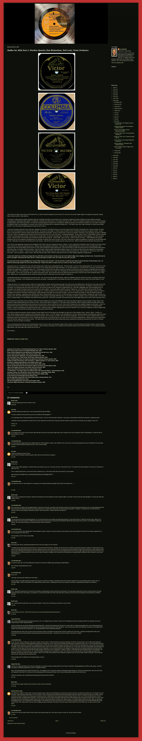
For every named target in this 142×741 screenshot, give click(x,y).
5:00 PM (13, 446)
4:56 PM (13, 436)
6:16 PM (13, 500)
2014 (114, 166)
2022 (114, 96)
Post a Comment (13, 717)
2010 (114, 172)
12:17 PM (13, 686)
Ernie (12, 542)
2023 (114, 94)
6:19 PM (13, 512)
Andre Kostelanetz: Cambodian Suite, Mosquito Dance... (123, 144)
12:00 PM (13, 404)
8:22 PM (13, 538)
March (116, 121)
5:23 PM (13, 457)
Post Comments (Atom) (19, 723)
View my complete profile (117, 62)
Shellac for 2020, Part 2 (21, 339)
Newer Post (10, 720)
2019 (114, 155)
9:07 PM (13, 584)
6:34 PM (13, 524)
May (115, 117)
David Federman (15, 691)
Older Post (103, 720)
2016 (114, 161)
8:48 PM (13, 555)
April (115, 119)
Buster (13, 400)
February (116, 150)
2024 (114, 92)
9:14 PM (13, 605)
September (117, 108)
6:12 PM (13, 490)
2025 (114, 90)
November (117, 104)
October (116, 106)
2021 (114, 98)
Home (56, 720)
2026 (114, 87)
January (116, 152)
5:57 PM (13, 476)
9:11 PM (13, 596)
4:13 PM (13, 425)
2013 (114, 168)
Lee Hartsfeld (14, 430)
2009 (114, 174)
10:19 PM (13, 614)
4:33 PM (13, 705)
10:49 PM (13, 635)
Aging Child (14, 619)
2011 (114, 170)
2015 (114, 163)
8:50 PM (13, 567)
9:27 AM (13, 677)
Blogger (74, 733)
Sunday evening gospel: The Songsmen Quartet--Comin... (123, 127)
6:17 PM (13, 714)
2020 (114, 100)
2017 (114, 159)
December (117, 102)
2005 (114, 178)
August (116, 110)
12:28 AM (13, 659)
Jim (12, 409)
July (115, 112)
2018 (114, 157)
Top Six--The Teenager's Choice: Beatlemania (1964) (122, 130)
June (115, 114)
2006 (114, 176)
